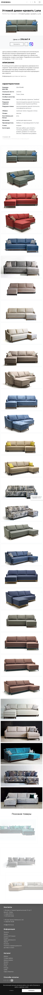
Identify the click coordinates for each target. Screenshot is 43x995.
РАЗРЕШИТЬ (31, 990)
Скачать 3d (6, 137)
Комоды (6, 967)
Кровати (6, 962)
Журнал (6, 942)
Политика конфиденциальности (13, 945)
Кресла (6, 964)
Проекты (6, 932)
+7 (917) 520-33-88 (16, 59)
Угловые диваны (8, 958)
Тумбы (5, 969)
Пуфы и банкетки (8, 971)
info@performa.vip (9, 924)
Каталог (14, 14)
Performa (5, 14)
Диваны (6, 956)
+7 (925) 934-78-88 (9, 921)
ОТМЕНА (11, 990)
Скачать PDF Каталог (9, 936)
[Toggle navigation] (39, 2)
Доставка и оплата (9, 947)
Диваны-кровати (8, 960)
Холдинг (6, 938)
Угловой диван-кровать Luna (30, 14)
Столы (5, 966)
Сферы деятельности (10, 940)
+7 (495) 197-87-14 (8, 914)
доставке (16, 76)
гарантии (23, 76)
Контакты (6, 943)
